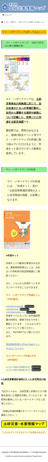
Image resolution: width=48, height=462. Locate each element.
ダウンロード (29, 306)
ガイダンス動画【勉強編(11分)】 (18, 370)
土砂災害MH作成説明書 (14, 306)
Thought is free (36, 456)
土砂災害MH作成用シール (15, 312)
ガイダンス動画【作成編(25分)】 (18, 367)
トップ (6, 22)
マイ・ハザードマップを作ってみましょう (28, 22)
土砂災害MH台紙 (12, 309)
